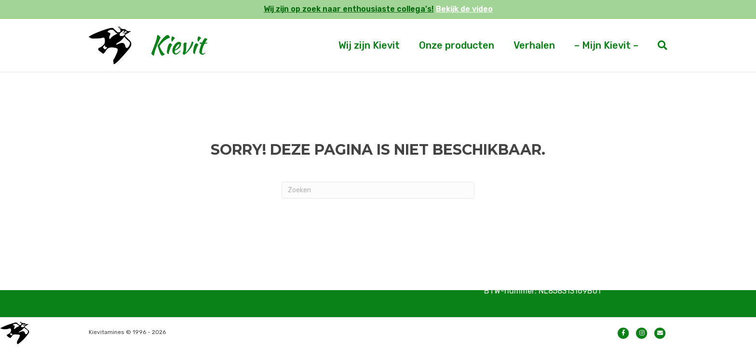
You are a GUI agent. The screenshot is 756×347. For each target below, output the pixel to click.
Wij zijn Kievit (369, 45)
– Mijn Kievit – (606, 45)
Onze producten (456, 45)
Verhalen (534, 45)
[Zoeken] (657, 45)
